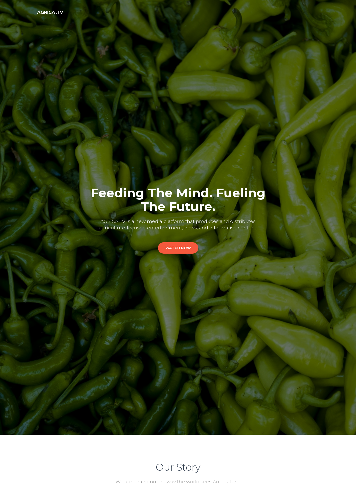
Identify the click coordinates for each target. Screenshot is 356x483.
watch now (178, 248)
